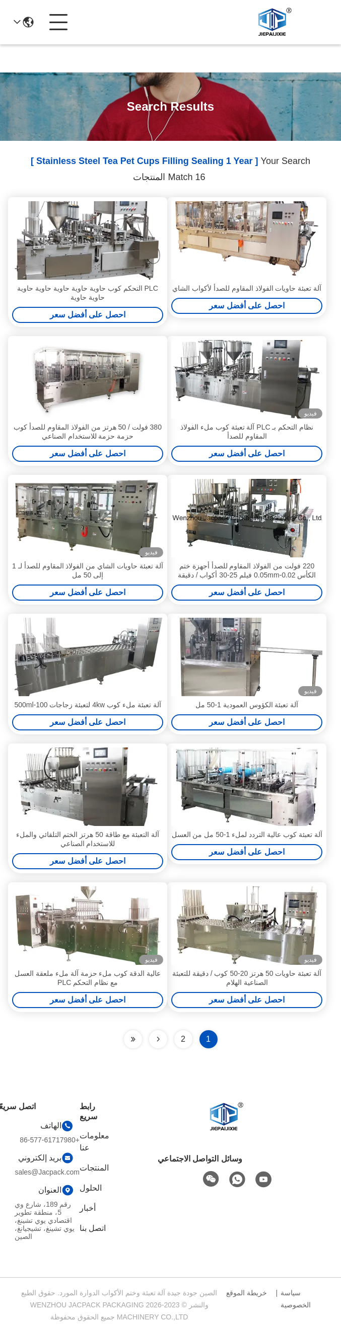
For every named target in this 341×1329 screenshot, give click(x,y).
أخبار (88, 1208)
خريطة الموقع (246, 1293)
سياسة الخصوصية (296, 1299)
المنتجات (94, 1168)
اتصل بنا (93, 1228)
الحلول (91, 1188)
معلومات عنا (94, 1141)
